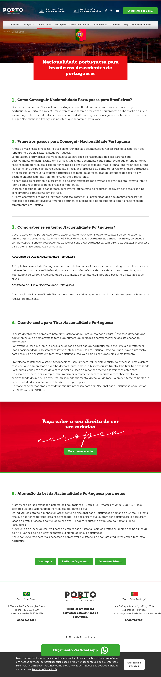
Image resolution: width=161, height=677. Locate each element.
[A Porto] (14, 25)
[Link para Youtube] (117, 11)
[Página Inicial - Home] (13, 10)
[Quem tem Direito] (79, 25)
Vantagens (45, 561)
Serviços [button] (27, 24)
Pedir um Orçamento (75, 561)
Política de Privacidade (80, 637)
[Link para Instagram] (111, 11)
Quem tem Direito (111, 561)
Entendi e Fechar (134, 664)
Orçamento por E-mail (141, 10)
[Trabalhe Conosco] (141, 25)
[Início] (5, 31)
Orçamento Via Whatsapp (80, 648)
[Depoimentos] (100, 25)
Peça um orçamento (80, 451)
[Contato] (115, 25)
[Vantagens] (60, 25)
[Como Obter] (44, 25)
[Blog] (126, 25)
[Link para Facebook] (106, 11)
